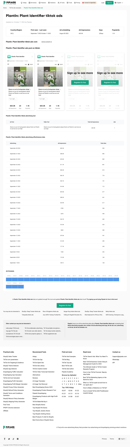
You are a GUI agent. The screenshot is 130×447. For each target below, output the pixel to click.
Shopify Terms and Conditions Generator (12, 394)
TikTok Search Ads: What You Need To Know (95, 358)
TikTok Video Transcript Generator (43, 372)
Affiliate (5, 411)
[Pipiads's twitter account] (9, 438)
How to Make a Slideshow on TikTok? (95, 388)
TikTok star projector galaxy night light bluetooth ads (34, 333)
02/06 (70, 390)
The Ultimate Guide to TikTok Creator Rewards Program (95, 368)
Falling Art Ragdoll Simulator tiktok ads (74, 315)
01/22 (77, 390)
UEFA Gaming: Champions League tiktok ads (116, 315)
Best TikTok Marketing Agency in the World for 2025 (94, 378)
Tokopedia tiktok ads (27, 315)
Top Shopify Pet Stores (40, 408)
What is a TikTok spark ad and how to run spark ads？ (95, 384)
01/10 (77, 393)
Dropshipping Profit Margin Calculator (15, 384)
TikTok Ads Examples (69, 356)
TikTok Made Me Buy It (40, 401)
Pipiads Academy (67, 372)
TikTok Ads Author (68, 369)
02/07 (64, 390)
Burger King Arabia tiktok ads (72, 311)
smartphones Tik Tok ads (13, 333)
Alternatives (36, 375)
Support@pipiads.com (119, 356)
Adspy (35, 356)
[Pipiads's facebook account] (4, 438)
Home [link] (5, 8)
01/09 (64, 396)
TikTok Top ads (67, 362)
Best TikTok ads (67, 366)
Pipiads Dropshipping (39, 393)
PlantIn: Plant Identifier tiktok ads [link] (33, 8)
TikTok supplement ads (50, 333)
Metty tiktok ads (110, 311)
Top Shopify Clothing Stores (41, 414)
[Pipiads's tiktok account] (13, 438)
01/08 (70, 396)
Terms (112, 439)
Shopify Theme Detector (11, 366)
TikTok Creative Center (40, 369)
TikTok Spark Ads (38, 362)
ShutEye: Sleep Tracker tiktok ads (31, 311)
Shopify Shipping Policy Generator (14, 401)
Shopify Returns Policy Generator (13, 398)
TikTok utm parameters (10, 359)
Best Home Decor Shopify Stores (43, 420)
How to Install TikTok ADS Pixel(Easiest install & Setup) (95, 392)
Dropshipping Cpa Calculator (12, 375)
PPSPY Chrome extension (11, 408)
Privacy (104, 439)
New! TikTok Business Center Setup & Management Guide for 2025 (95, 363)
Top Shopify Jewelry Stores (41, 411)
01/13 (70, 393)
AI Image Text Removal (40, 384)
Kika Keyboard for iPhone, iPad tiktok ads (95, 315)
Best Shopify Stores (39, 405)
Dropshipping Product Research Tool (44, 390)
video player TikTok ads (12, 328)
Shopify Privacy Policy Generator (13, 387)
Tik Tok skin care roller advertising (34, 331)
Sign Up (109, 2)
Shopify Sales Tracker (10, 356)
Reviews (35, 378)
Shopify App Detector (10, 369)
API (113, 362)
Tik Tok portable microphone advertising (53, 328)
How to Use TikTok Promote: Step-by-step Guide (95, 373)
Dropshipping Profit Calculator (12, 381)
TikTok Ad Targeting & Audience (13, 362)
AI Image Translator (39, 381)
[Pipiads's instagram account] (17, 438)
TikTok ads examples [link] (15, 8)
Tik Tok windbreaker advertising (34, 328)
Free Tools (6, 405)
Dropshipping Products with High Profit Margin (45, 397)
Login (102, 2)
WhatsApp (115, 359)
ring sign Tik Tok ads (12, 331)
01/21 (64, 393)
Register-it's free (80, 82)
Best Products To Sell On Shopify (43, 417)
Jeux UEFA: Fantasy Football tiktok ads (53, 315)
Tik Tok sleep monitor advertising (53, 331)
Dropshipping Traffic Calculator (13, 372)
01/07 (77, 396)
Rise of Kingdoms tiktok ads (50, 311)
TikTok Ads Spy (37, 359)
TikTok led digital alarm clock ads (15, 336)
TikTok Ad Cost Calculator (11, 378)
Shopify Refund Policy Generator (13, 390)
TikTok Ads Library (39, 366)
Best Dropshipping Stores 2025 (42, 387)
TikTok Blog (66, 359)
